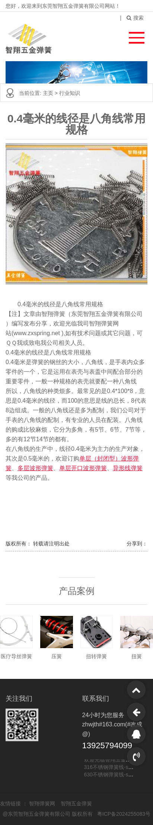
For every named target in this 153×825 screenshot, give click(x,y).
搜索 (135, 18)
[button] (133, 36)
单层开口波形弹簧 (83, 468)
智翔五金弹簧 (76, 803)
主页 (49, 93)
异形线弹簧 (128, 468)
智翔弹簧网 (43, 803)
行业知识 (69, 93)
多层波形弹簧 (35, 468)
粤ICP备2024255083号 (123, 814)
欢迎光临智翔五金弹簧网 (112, 760)
